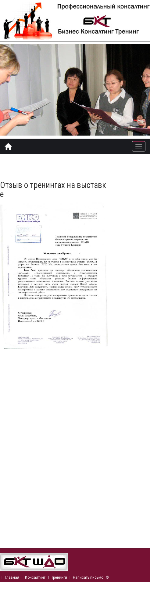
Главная (12, 577)
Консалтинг (35, 577)
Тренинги (59, 577)
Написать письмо (88, 577)
